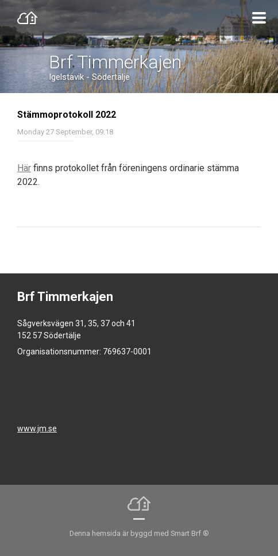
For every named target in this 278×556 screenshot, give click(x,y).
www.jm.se (37, 428)
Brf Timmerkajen (115, 62)
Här (24, 168)
